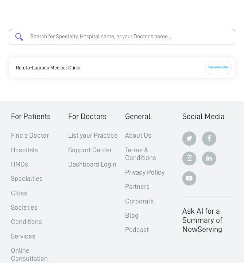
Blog (132, 215)
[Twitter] (189, 139)
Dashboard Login (92, 164)
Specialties (27, 178)
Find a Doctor (30, 135)
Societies (24, 207)
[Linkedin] (209, 159)
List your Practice (93, 135)
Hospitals (24, 149)
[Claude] (209, 252)
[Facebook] (209, 139)
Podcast (137, 229)
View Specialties (218, 67)
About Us (138, 135)
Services (23, 236)
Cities (19, 193)
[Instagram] (189, 159)
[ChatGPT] (189, 252)
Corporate (139, 201)
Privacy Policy (144, 172)
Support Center (90, 149)
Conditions (26, 221)
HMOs (19, 164)
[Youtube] (189, 178)
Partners (137, 186)
